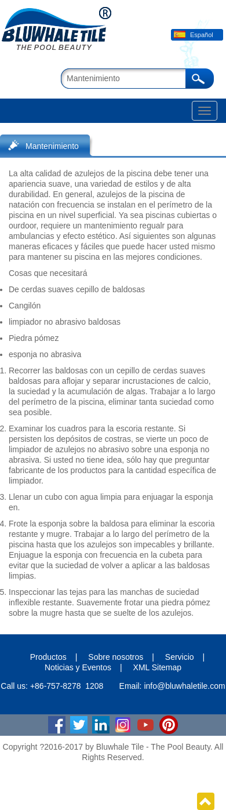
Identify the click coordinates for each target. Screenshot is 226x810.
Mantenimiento (52, 146)
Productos (48, 657)
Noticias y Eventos (78, 667)
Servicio (179, 657)
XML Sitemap (157, 667)
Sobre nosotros (115, 657)
